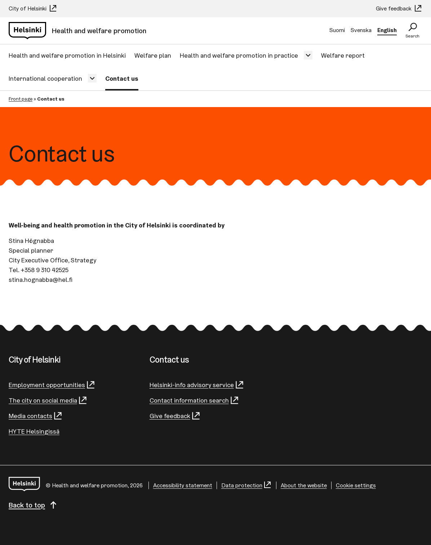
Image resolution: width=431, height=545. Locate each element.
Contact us (121, 78)
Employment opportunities (52, 385)
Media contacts (36, 416)
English (387, 30)
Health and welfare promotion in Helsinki (67, 55)
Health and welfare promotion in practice (239, 55)
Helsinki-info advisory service (197, 385)
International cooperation (45, 78)
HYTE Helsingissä (34, 431)
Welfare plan (152, 55)
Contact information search (194, 400)
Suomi (337, 30)
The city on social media (48, 400)
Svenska (361, 30)
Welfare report (343, 55)
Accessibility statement (182, 485)
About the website (304, 485)
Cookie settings (356, 485)
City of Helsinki (33, 8)
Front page (20, 99)
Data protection (246, 485)
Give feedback (399, 8)
